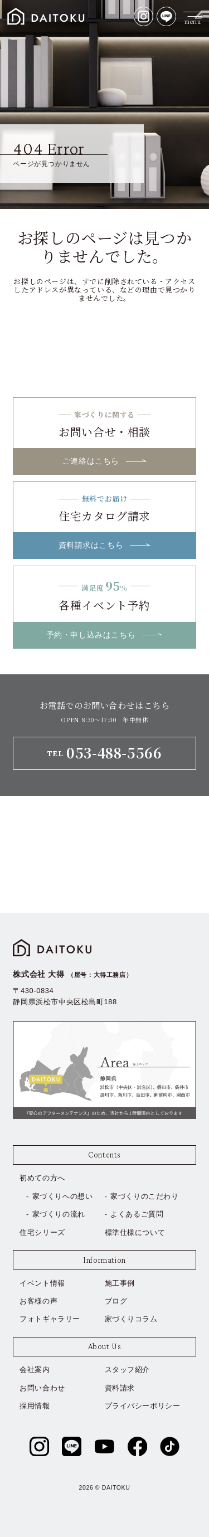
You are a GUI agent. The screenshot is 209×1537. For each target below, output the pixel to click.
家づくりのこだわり (144, 1196)
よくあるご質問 (136, 1214)
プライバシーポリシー (143, 1406)
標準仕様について (135, 1232)
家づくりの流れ (58, 1214)
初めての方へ (42, 1178)
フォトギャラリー (50, 1319)
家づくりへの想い (62, 1196)
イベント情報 (42, 1283)
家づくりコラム (131, 1319)
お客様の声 (38, 1301)
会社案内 (35, 1369)
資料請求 (120, 1388)
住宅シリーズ (42, 1232)
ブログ (116, 1301)
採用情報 (35, 1406)
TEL (104, 752)
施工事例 (120, 1283)
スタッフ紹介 (127, 1369)
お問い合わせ (42, 1388)
